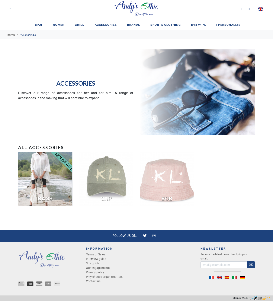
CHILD (79, 24)
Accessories (106, 24)
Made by (256, 298)
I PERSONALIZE (228, 24)
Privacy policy (95, 272)
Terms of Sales (95, 254)
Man (38, 24)
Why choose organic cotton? (104, 276)
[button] (261, 9)
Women (58, 24)
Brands (133, 24)
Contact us (93, 281)
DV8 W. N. (198, 24)
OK (251, 264)
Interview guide (96, 259)
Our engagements (98, 267)
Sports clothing (165, 24)
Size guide (92, 263)
